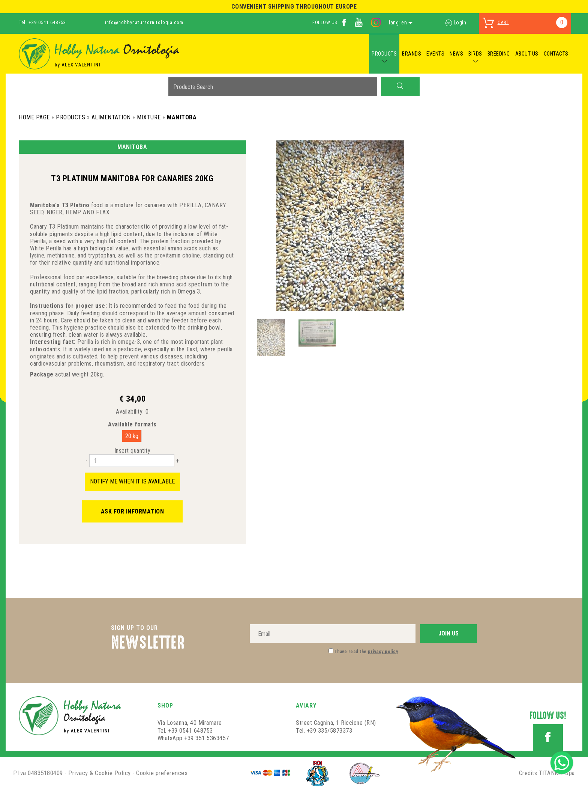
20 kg (131, 436)
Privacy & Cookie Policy (99, 773)
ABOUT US (526, 54)
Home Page (34, 117)
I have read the (366, 651)
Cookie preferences (162, 773)
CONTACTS (556, 54)
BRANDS (411, 54)
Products (70, 117)
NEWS (456, 54)
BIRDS (475, 54)
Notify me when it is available (132, 481)
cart (503, 22)
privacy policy (383, 651)
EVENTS (435, 54)
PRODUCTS (384, 54)
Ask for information (132, 511)
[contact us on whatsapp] (561, 762)
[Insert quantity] (131, 460)
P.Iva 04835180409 (38, 773)
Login (455, 23)
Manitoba (181, 117)
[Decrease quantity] (86, 460)
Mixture (149, 117)
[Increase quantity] (177, 460)
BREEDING (499, 54)
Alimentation (111, 117)
